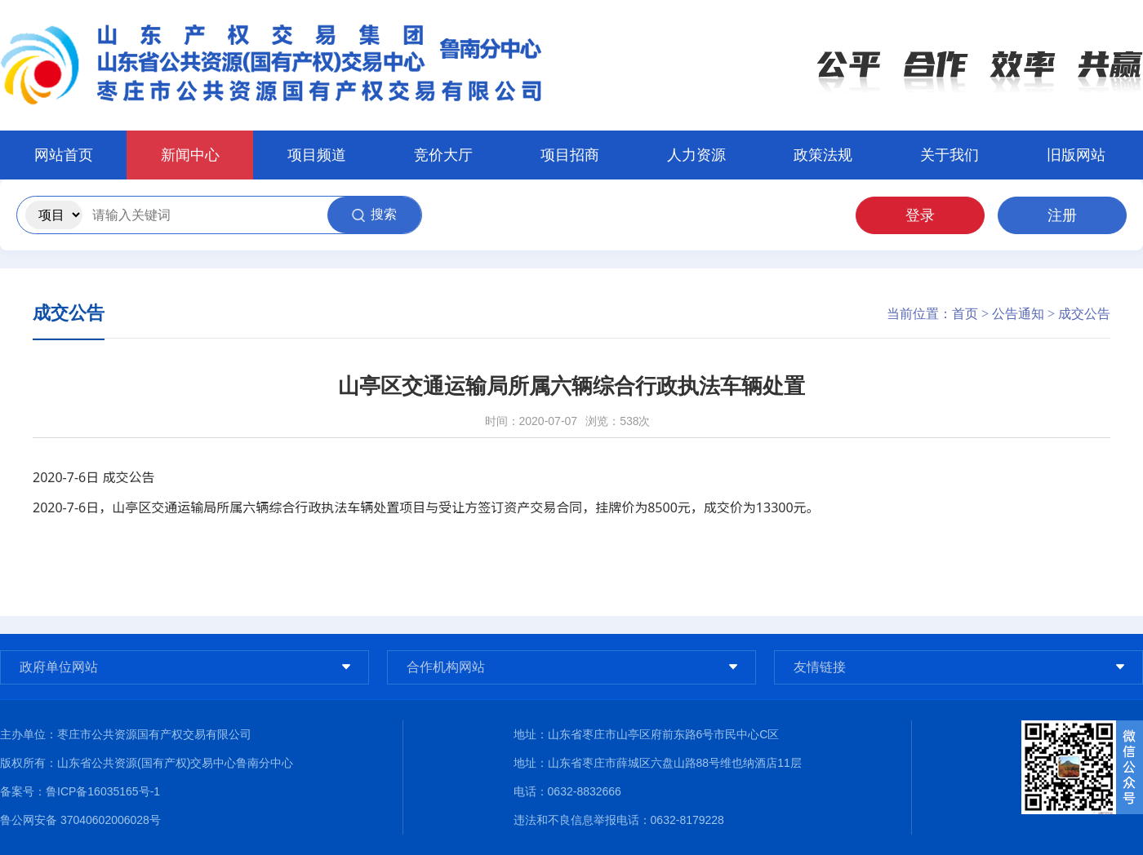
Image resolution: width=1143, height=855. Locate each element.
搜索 (374, 214)
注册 (1062, 215)
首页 (965, 314)
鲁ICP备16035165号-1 (103, 791)
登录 (920, 215)
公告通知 (1018, 314)
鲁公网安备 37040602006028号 (80, 819)
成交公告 (1084, 314)
